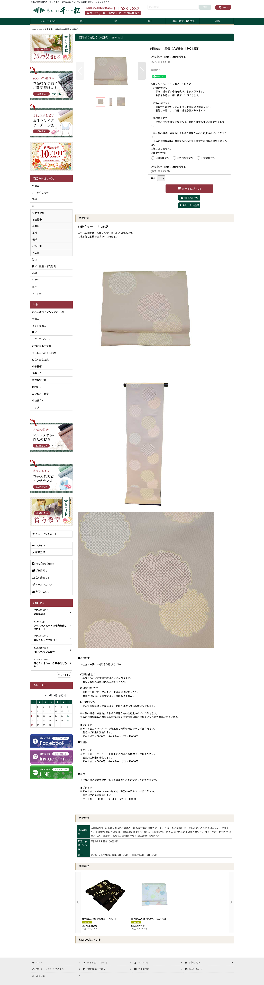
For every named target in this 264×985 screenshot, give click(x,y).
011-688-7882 (125, 8)
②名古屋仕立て (185, 158)
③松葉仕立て (208, 158)
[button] (80, 71)
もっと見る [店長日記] (64, 674)
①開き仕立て (162, 158)
